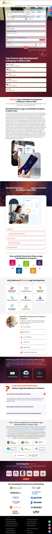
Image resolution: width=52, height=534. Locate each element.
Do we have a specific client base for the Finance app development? (24, 413)
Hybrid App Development (32, 523)
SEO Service (29, 530)
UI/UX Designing (30, 532)
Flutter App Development (32, 521)
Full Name (9, 12)
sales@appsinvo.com (31, 5)
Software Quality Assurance (32, 528)
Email (28, 12)
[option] (12, 374)
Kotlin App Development (11, 530)
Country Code (10, 17)
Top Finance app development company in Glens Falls (20, 429)
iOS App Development (31, 525)
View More (26, 479)
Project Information (11, 31)
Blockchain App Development (12, 525)
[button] (49, 531)
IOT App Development (10, 528)
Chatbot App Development (32, 519)
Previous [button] (42, 380)
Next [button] (45, 380)
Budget (9, 26)
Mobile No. (29, 17)
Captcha (9, 42)
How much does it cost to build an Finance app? (19, 394)
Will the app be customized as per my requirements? (20, 406)
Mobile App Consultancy (11, 532)
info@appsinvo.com (20, 5)
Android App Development (11, 521)
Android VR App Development (12, 523)
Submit (26, 47)
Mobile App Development (11, 519)
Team (8, 21)
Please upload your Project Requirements (16, 37)
